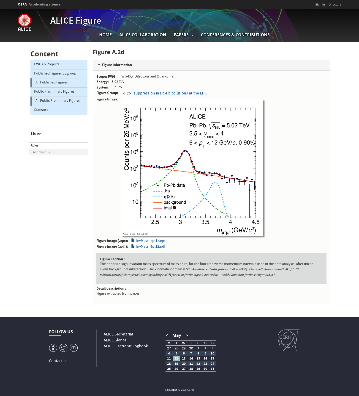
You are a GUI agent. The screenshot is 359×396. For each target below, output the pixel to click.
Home (105, 35)
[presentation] (128, 94)
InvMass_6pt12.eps (151, 241)
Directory (335, 4)
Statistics (41, 110)
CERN (39, 4)
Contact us (58, 361)
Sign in (320, 4)
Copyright (171, 390)
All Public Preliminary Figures (57, 101)
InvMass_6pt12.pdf (150, 247)
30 (191, 348)
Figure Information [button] (117, 64)
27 (169, 348)
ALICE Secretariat (118, 335)
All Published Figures (51, 83)
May (176, 335)
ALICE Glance (115, 341)
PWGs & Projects (46, 64)
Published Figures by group (55, 74)
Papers (181, 35)
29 (184, 348)
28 (176, 348)
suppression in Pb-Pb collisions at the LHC (165, 94)
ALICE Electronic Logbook (126, 346)
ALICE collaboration (142, 35)
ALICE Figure (75, 21)
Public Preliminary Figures (54, 92)
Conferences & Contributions (235, 35)
